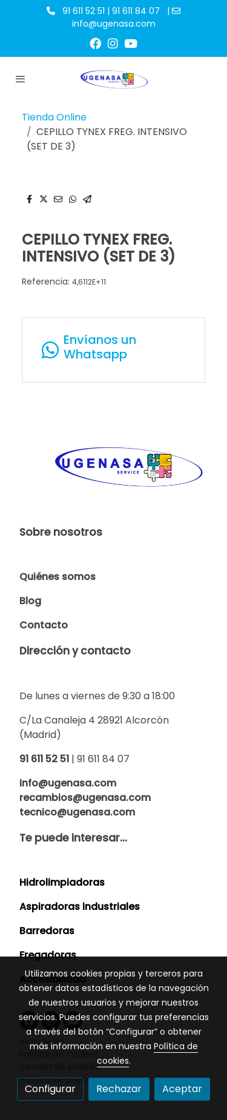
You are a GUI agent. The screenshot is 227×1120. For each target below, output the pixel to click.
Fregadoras (47, 955)
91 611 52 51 (44, 759)
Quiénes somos (57, 577)
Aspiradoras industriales (79, 907)
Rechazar (119, 1089)
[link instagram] (113, 42)
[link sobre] (113, 472)
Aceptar (182, 1089)
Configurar (50, 1089)
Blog (30, 601)
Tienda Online (54, 117)
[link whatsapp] (113, 350)
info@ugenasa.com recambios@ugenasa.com (85, 790)
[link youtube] (130, 42)
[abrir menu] (20, 78)
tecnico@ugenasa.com (77, 812)
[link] (113, 78)
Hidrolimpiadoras (62, 882)
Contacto (43, 625)
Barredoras (46, 931)
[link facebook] (95, 42)
